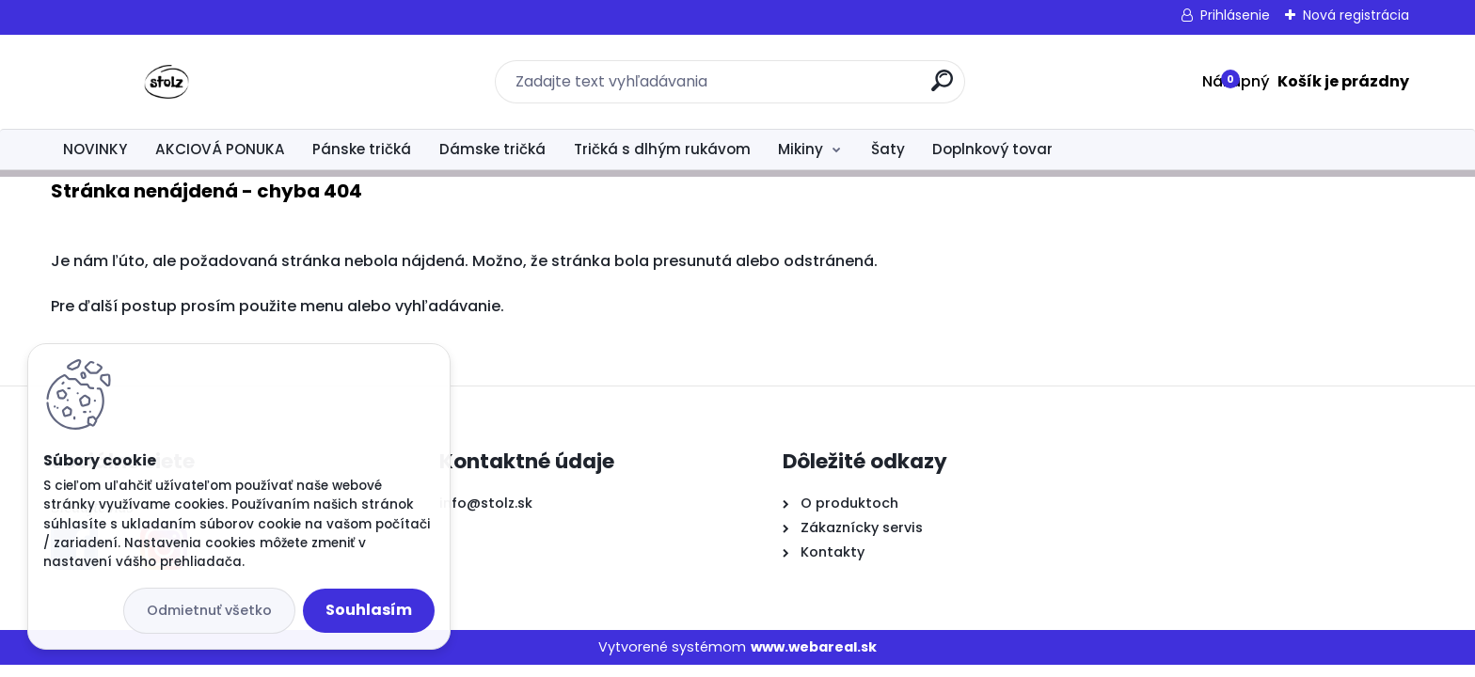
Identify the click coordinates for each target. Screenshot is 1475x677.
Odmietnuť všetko (209, 610)
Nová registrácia (1356, 15)
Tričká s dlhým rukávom (662, 149)
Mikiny (800, 149)
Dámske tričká (492, 149)
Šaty (888, 149)
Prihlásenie (1235, 15)
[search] (942, 88)
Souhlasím (368, 610)
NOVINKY (95, 149)
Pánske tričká (361, 149)
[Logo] (166, 82)
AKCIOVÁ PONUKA (220, 149)
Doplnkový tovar (992, 149)
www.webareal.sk (814, 647)
